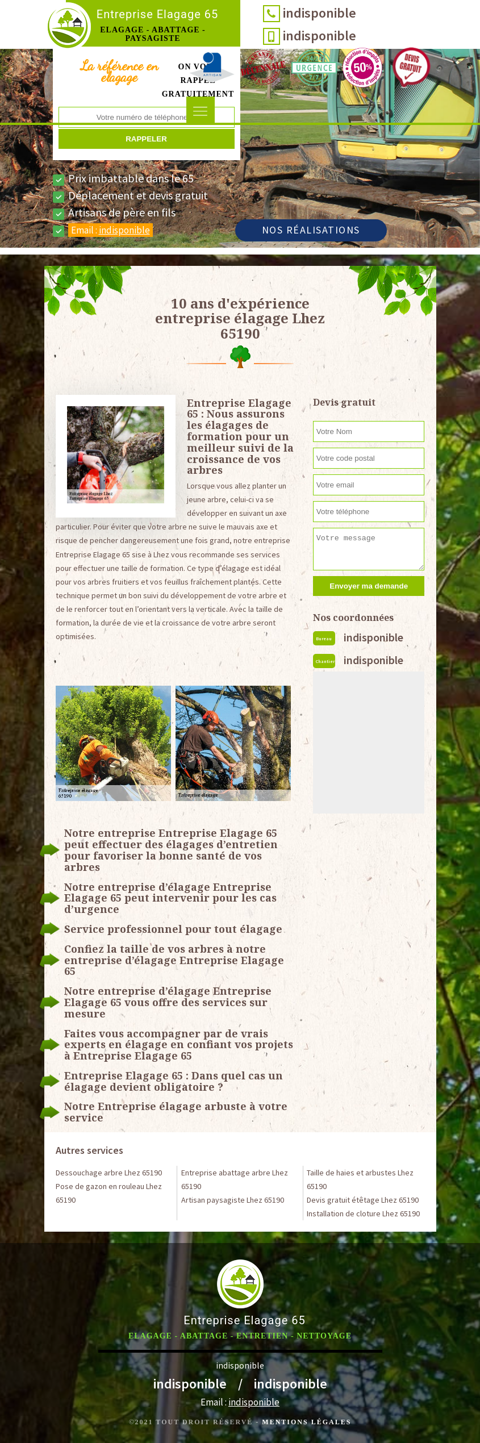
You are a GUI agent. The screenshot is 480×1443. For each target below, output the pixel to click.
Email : (110, 230)
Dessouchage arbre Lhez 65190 (109, 1172)
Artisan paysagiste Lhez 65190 (232, 1200)
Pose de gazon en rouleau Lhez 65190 (109, 1193)
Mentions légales (306, 1422)
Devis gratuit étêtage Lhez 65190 (363, 1200)
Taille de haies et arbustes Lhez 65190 (360, 1179)
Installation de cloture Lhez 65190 (363, 1213)
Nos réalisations (311, 229)
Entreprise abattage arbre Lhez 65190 (234, 1179)
